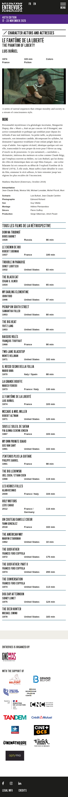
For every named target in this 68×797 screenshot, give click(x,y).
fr (30, 4)
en (34, 4)
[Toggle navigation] (63, 7)
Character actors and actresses (31, 33)
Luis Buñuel (10, 51)
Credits (22, 790)
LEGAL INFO (7, 790)
